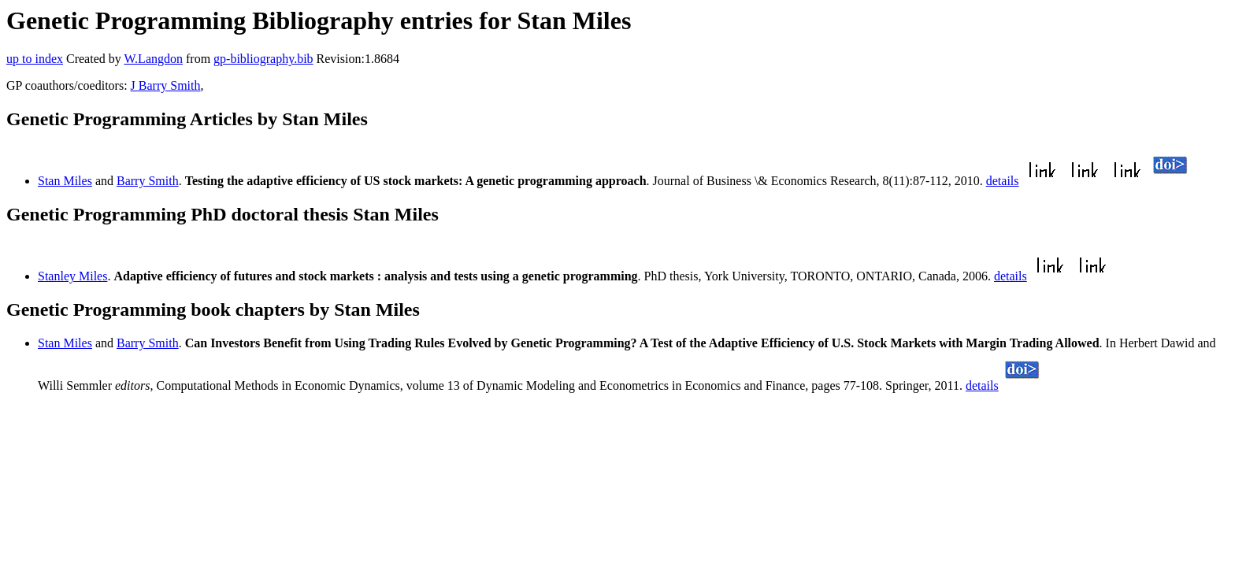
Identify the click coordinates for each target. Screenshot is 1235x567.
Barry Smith (148, 180)
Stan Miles (65, 180)
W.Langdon (153, 58)
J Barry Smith (166, 85)
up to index (34, 58)
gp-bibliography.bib (263, 58)
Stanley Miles (72, 276)
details (1002, 180)
